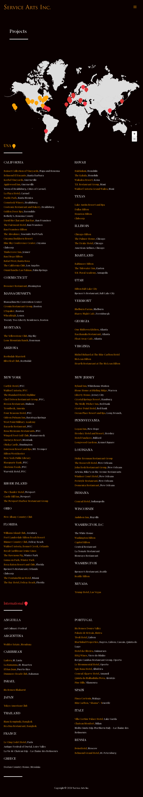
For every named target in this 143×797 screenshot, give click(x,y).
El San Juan (10, 669)
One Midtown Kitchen (87, 330)
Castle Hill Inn (11, 497)
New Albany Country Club (18, 517)
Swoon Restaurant (14, 404)
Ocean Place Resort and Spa (90, 413)
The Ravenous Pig (13, 555)
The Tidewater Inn (85, 268)
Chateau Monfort (84, 723)
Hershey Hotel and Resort (89, 433)
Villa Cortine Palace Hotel (89, 719)
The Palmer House (85, 239)
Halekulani (80, 171)
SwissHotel (81, 748)
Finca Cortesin (83, 698)
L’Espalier (9, 311)
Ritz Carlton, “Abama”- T (92, 703)
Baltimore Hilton (84, 264)
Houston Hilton (83, 214)
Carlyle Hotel (11, 386)
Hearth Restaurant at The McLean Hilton (97, 364)
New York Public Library (17, 458)
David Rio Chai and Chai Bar (19, 220)
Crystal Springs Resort (87, 399)
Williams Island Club (15, 533)
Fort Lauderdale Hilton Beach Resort (24, 537)
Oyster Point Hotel (85, 408)
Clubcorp (80, 218)
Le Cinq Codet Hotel (15, 742)
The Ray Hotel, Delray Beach (19, 582)
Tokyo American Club (15, 706)
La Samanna (11, 665)
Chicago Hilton (83, 234)
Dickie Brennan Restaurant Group (94, 458)
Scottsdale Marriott (14, 356)
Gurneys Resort (12, 440)
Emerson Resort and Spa (17, 449)
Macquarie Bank (13, 463)
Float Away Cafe (84, 339)
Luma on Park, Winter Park (19, 560)
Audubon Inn (82, 517)
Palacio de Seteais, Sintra (88, 633)
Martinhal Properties (86, 642)
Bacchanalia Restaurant (88, 334)
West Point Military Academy (20, 422)
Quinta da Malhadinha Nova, (90, 678)
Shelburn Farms (84, 309)
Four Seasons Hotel (15, 413)
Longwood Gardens (86, 442)
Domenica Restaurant (87, 485)
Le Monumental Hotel (87, 664)
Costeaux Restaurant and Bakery (22, 207)
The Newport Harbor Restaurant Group (26, 501)
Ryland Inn (81, 386)
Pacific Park (10, 198)
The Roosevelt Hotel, (86, 463)
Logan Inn (80, 429)
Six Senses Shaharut (15, 690)
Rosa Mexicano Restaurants (19, 431)
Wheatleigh (10, 315)
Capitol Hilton (82, 542)
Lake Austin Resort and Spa (90, 205)
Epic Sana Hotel (83, 669)
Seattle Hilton (82, 576)
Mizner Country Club (15, 542)
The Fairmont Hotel (15, 225)
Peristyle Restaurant (86, 481)
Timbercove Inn (12, 252)
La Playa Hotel (12, 193)
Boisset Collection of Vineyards (21, 171)
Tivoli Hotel (81, 637)
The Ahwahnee (12, 234)
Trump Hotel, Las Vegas (88, 592)
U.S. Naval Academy (85, 273)
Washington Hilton (85, 538)
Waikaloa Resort (84, 180)
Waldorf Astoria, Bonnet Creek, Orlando (26, 546)
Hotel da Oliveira (84, 651)
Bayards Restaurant (15, 426)
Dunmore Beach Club (15, 674)
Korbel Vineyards (13, 180)
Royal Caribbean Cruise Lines (20, 551)
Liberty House (82, 395)
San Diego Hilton (13, 257)
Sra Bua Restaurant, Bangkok (20, 726)
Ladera (8, 660)
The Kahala (81, 175)
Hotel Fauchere (83, 438)
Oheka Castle (11, 444)
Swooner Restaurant (15, 286)
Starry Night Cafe (85, 314)
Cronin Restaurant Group (18, 306)
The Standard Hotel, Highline (20, 395)
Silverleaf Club (11, 361)
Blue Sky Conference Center (20, 243)
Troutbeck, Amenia (14, 408)
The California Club (14, 265)
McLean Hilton (83, 359)
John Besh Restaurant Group (91, 467)
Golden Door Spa (13, 211)
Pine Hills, (80, 683)
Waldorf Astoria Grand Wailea (91, 189)
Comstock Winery (14, 202)
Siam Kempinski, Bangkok (18, 722)
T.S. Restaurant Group (87, 184)
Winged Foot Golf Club (16, 435)
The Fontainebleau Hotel (17, 578)
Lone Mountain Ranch (16, 340)
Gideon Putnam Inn (14, 417)
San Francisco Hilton (15, 229)
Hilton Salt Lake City (86, 289)
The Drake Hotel (84, 243)
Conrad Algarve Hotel (87, 673)
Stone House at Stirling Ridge (91, 390)
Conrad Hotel (82, 501)
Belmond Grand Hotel (87, 753)
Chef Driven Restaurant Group (21, 399)
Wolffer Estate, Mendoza (17, 644)
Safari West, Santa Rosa (17, 261)
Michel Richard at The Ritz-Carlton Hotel (97, 355)
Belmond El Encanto (15, 175)
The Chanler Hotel (14, 492)
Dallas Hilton (82, 209)
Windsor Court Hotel (86, 476)
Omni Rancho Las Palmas (18, 270)
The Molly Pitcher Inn (86, 404)
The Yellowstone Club (15, 336)
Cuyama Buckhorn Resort (18, 238)
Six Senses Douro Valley (88, 628)
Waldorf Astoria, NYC (16, 390)
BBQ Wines (81, 655)
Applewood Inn (12, 184)
